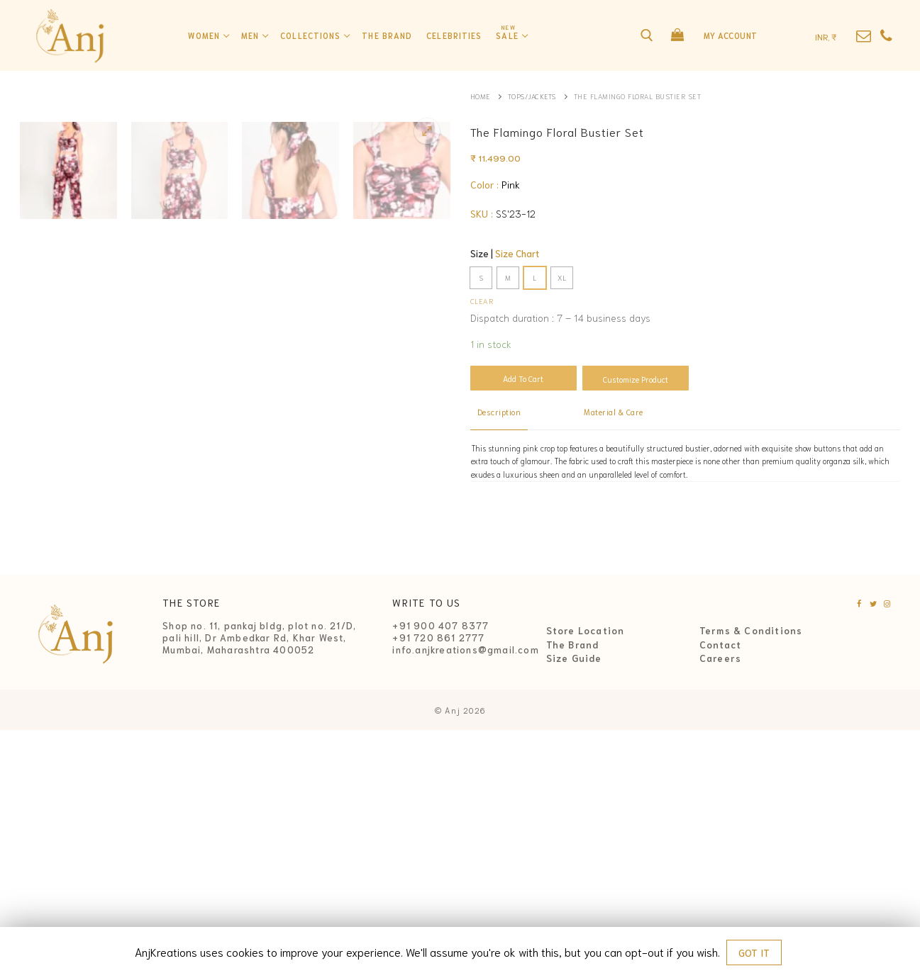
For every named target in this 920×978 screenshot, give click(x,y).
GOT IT (754, 952)
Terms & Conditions (751, 878)
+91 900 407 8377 (440, 873)
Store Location (585, 878)
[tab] (499, 413)
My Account (731, 35)
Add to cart (523, 378)
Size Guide (574, 905)
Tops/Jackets (534, 96)
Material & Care (613, 412)
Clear (482, 300)
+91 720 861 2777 (438, 885)
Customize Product (635, 379)
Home (480, 96)
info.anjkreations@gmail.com (465, 898)
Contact (720, 892)
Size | (504, 253)
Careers (720, 905)
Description (499, 412)
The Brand (572, 892)
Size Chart (517, 253)
